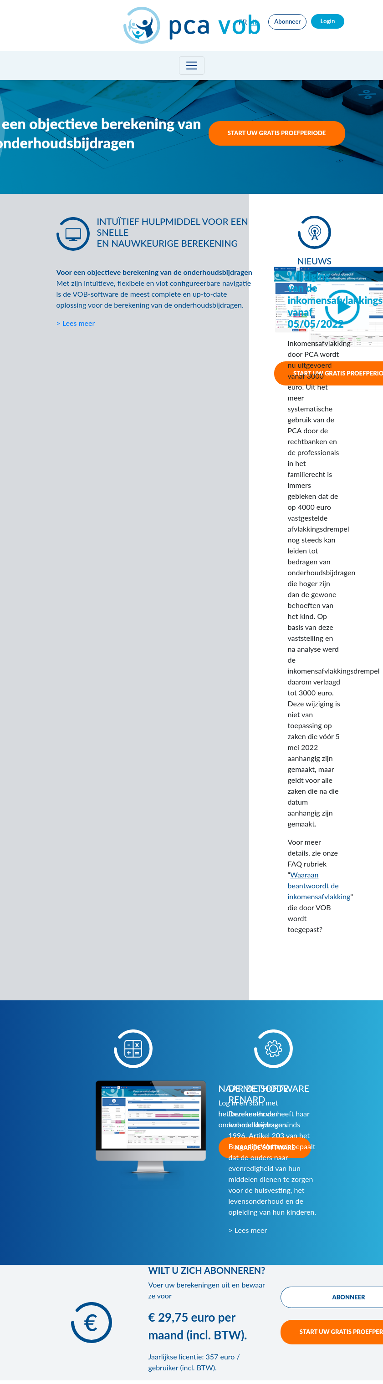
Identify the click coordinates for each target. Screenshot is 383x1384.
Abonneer (287, 21)
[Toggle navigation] (191, 65)
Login (327, 21)
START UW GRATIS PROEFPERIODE (277, 133)
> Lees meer (75, 323)
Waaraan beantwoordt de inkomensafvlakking (319, 885)
